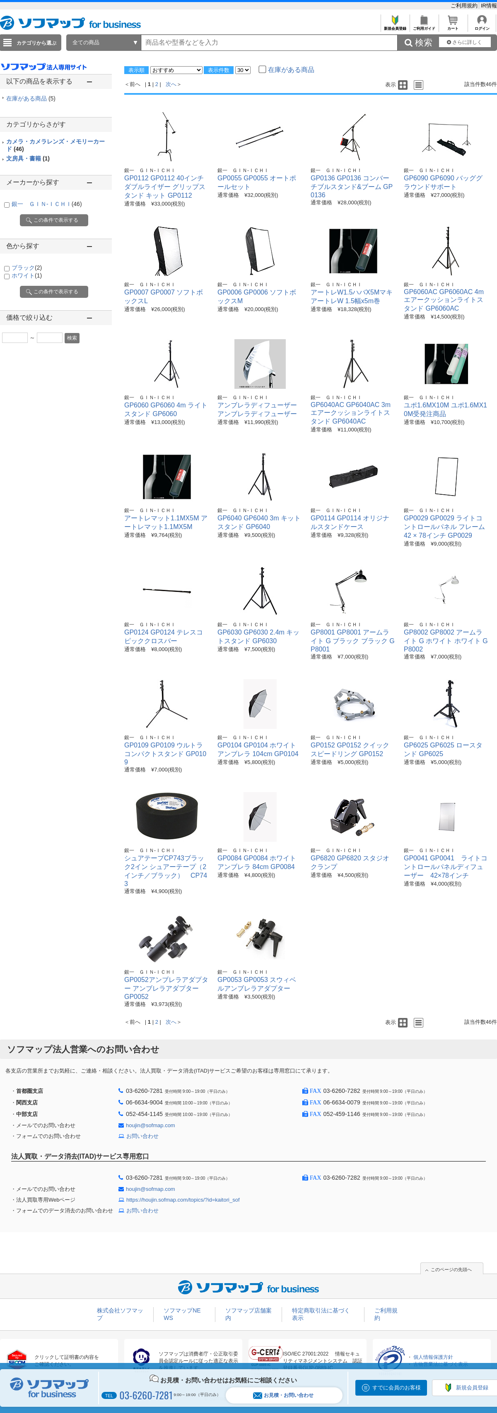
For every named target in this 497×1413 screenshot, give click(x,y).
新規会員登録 (394, 26)
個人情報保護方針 (433, 1357)
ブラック (27, 267)
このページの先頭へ (451, 1269)
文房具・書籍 (28, 158)
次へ (171, 84)
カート (452, 26)
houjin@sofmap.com (150, 1125)
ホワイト (27, 275)
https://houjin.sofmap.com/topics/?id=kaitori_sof (183, 1200)
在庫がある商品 (30, 98)
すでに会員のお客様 (396, 1387)
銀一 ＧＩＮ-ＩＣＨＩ (47, 204)
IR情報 (489, 5)
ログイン (481, 26)
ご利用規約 (465, 5)
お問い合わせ (142, 1136)
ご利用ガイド (423, 26)
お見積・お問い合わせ (283, 1395)
